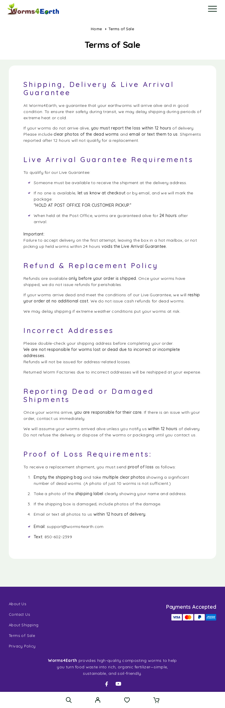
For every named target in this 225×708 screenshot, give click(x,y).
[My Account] (98, 700)
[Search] (69, 700)
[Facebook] (106, 684)
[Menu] (212, 9)
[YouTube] (118, 684)
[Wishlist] (127, 700)
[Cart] (156, 700)
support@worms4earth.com (75, 526)
